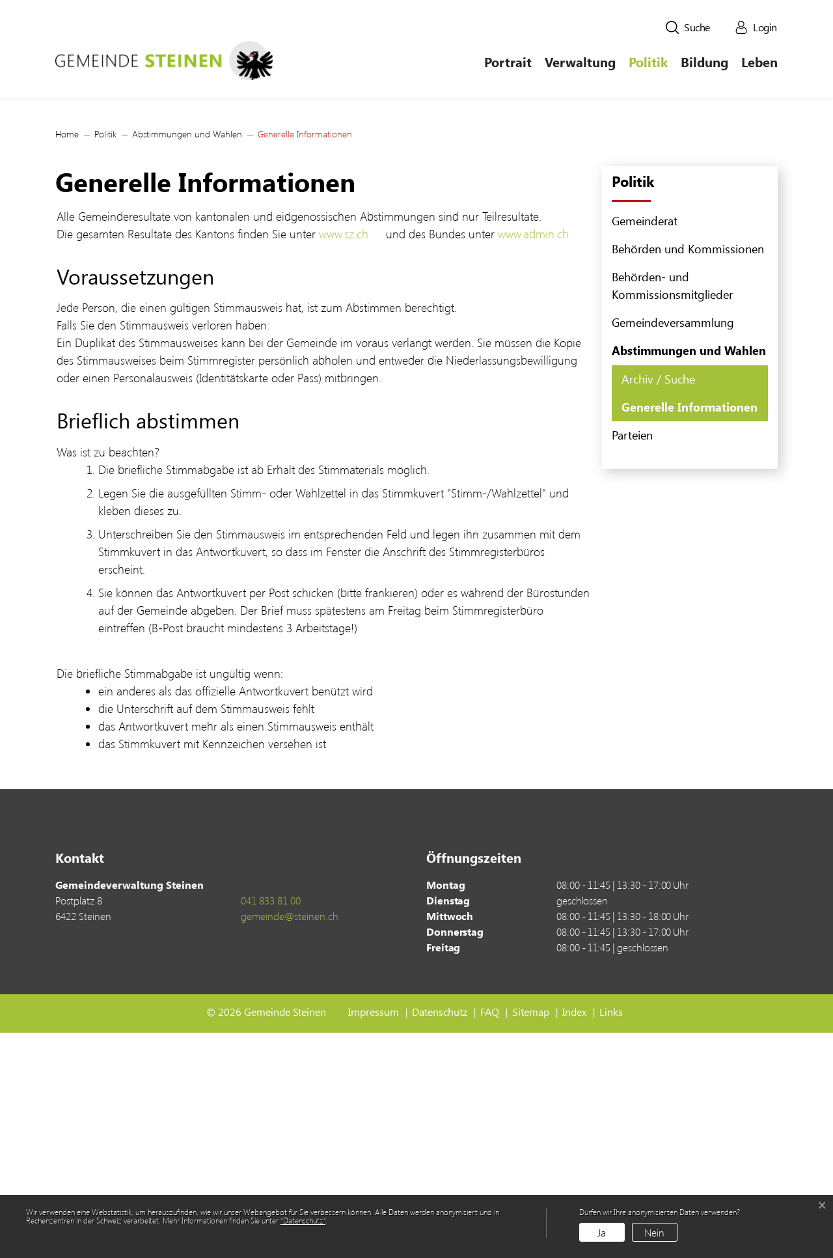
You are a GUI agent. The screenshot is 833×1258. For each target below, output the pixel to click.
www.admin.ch (540, 460)
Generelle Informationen (689, 635)
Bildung (704, 61)
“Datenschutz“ (302, 1220)
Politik (648, 61)
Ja (601, 1232)
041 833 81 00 (271, 1125)
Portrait (508, 61)
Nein (654, 1232)
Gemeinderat (644, 446)
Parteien (632, 660)
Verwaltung (580, 61)
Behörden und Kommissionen (688, 474)
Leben (759, 61)
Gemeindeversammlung (673, 547)
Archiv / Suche (658, 604)
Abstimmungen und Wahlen (689, 575)
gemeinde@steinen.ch (289, 1141)
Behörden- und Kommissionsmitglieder (672, 510)
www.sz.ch (351, 460)
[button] (688, 27)
